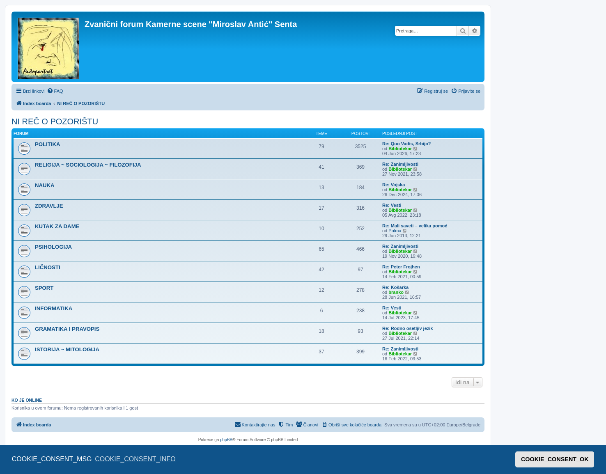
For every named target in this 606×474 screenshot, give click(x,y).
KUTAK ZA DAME (57, 226)
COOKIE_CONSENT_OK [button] (555, 459)
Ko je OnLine (26, 400)
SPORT (44, 288)
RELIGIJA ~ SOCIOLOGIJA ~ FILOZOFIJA (88, 165)
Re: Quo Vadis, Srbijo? (406, 143)
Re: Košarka (395, 287)
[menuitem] (55, 91)
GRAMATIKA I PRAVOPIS (67, 329)
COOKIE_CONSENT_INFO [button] (135, 459)
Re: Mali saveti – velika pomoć (414, 225)
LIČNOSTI (47, 267)
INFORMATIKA (53, 308)
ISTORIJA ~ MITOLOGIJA (67, 349)
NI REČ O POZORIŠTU (54, 121)
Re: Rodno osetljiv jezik (407, 328)
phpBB (226, 439)
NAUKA (45, 185)
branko (396, 292)
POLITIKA (47, 144)
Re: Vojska (393, 184)
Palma (394, 230)
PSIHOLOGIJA (53, 247)
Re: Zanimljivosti (400, 164)
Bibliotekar (400, 148)
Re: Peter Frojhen (401, 266)
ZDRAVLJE (49, 206)
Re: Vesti (391, 205)
